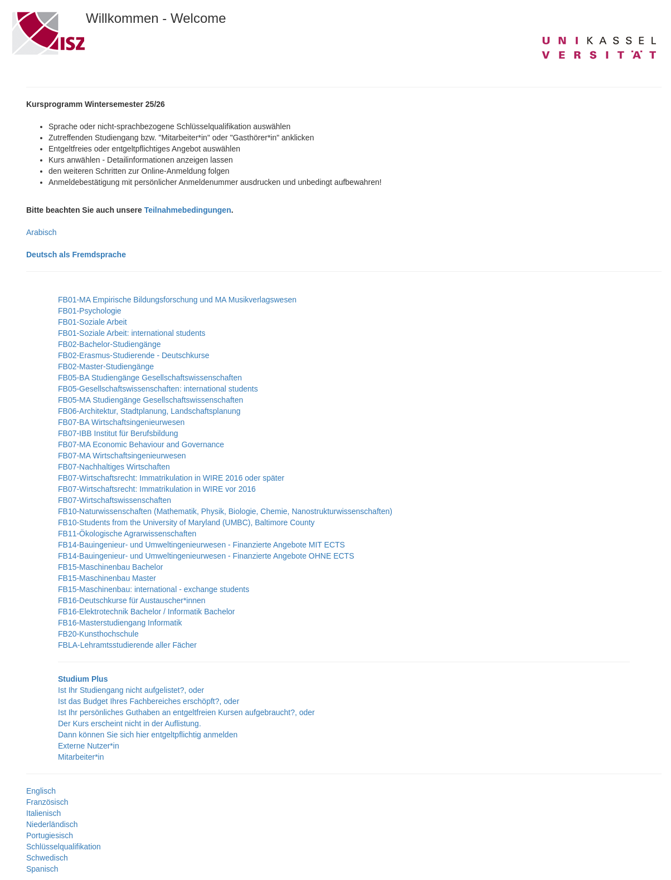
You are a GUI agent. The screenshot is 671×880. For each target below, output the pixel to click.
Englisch (41, 790)
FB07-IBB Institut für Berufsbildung (118, 433)
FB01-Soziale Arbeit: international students (132, 333)
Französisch (47, 802)
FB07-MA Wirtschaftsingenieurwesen (122, 455)
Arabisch (41, 232)
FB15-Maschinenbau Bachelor (110, 567)
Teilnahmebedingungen (187, 210)
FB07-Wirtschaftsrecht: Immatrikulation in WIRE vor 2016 (157, 489)
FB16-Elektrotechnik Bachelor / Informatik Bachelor (146, 611)
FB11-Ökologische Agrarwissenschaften (127, 533)
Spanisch (42, 868)
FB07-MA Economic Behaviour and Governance (141, 444)
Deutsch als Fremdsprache (76, 254)
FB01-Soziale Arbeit (92, 321)
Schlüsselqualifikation (63, 846)
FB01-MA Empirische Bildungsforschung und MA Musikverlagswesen (177, 299)
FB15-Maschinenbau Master (107, 578)
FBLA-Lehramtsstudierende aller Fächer (127, 645)
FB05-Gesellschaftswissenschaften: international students (158, 388)
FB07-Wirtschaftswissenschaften (114, 500)
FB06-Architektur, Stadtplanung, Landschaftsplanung (149, 411)
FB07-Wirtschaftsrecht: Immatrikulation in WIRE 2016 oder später (171, 477)
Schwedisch (47, 857)
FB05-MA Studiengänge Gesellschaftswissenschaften (150, 399)
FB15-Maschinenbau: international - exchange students (153, 589)
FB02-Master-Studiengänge (106, 366)
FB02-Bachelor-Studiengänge (109, 344)
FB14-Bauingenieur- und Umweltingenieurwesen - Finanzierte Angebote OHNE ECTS (206, 555)
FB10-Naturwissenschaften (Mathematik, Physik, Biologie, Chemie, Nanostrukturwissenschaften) (225, 511)
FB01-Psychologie (89, 310)
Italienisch (43, 813)
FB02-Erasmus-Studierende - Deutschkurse (134, 355)
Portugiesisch (49, 835)
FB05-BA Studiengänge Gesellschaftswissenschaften (150, 377)
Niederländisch (52, 824)
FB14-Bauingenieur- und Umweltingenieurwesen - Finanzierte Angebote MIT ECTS (201, 544)
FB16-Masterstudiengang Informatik (120, 622)
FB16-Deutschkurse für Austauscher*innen (132, 600)
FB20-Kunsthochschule (98, 633)
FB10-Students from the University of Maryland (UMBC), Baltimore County (186, 522)
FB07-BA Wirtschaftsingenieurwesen (121, 422)
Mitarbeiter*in (81, 756)
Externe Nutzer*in (88, 745)
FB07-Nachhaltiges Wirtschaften (114, 466)
